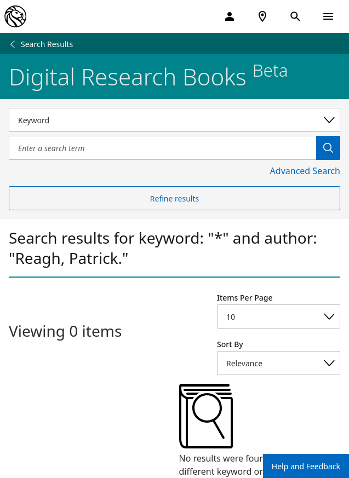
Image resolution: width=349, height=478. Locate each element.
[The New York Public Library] (15, 16)
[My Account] (229, 16)
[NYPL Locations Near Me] (262, 16)
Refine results (174, 198)
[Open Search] (295, 16)
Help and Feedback (306, 466)
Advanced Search (305, 171)
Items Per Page (244, 297)
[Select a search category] (174, 120)
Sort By (230, 344)
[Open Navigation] (328, 16)
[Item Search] (162, 148)
